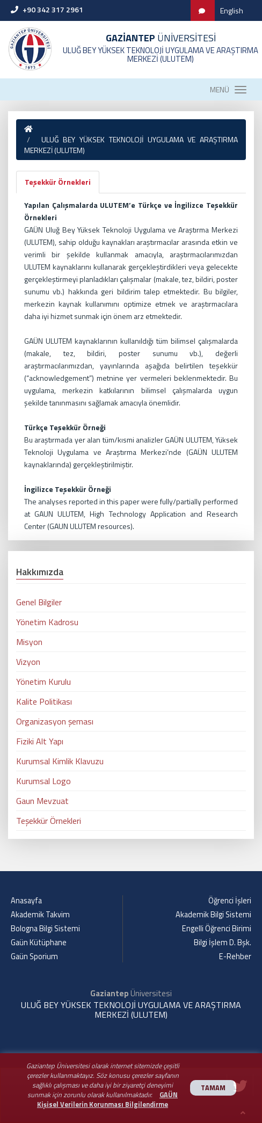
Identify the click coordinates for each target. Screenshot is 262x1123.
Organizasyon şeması (54, 721)
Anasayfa (26, 901)
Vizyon (28, 661)
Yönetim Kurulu (43, 681)
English (231, 10)
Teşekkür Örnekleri (58, 181)
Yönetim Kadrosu (47, 621)
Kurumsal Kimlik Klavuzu (60, 761)
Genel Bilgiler (39, 602)
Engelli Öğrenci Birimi (216, 928)
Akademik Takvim (40, 915)
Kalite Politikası (44, 701)
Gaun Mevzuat (42, 800)
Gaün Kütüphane (39, 942)
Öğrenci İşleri (229, 901)
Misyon (29, 641)
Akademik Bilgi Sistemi (213, 915)
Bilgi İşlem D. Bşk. (222, 942)
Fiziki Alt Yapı (39, 741)
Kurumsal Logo (43, 780)
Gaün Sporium (34, 956)
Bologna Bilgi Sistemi (45, 928)
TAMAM (213, 1088)
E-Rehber (235, 956)
